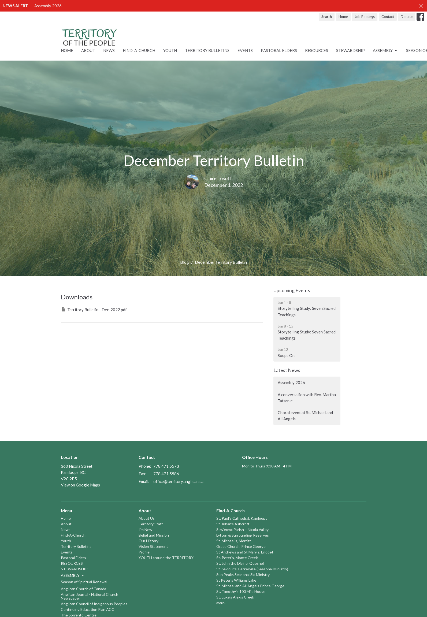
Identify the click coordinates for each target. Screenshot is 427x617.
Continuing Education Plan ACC (87, 609)
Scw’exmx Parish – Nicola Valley (242, 529)
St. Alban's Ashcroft (233, 524)
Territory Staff (151, 524)
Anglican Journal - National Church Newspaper (89, 596)
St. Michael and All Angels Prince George (250, 585)
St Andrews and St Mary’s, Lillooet (244, 552)
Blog (184, 262)
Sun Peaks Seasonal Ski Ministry (243, 574)
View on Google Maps (80, 484)
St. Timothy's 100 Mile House (240, 591)
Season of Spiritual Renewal (84, 581)
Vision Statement (153, 546)
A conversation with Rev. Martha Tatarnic (307, 397)
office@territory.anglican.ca (178, 481)
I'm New (145, 529)
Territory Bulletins (207, 50)
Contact (387, 16)
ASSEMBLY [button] (73, 575)
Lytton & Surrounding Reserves (242, 535)
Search (326, 16)
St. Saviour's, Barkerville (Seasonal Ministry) (252, 569)
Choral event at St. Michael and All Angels (305, 415)
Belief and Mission (154, 535)
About (88, 50)
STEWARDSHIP (350, 50)
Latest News (286, 370)
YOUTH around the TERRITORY (166, 557)
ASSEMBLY (385, 50)
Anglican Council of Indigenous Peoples (94, 603)
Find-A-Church (139, 50)
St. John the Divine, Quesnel (240, 563)
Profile (144, 552)
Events (245, 50)
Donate (407, 16)
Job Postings (365, 16)
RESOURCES (316, 50)
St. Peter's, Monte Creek (237, 557)
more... (221, 602)
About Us (147, 518)
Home (343, 16)
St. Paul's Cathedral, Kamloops (241, 518)
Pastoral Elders (279, 50)
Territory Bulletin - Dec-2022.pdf (94, 309)
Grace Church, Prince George (241, 546)
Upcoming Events (291, 290)
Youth (170, 50)
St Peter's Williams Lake (236, 580)
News (109, 50)
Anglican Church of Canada (83, 588)
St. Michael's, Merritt (233, 540)
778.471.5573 (166, 466)
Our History (148, 540)
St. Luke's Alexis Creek (235, 597)
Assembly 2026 (48, 5)
